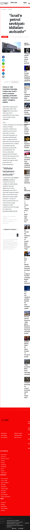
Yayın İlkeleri (4, 435)
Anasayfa (3, 9)
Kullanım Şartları (18, 433)
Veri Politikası (4, 437)
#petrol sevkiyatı (12, 219)
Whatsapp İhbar (18, 435)
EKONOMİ (3, 466)
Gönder (17, 235)
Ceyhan (5, 111)
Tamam (20, 528)
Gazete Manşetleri (5, 496)
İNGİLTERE (14, 2)
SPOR (2, 468)
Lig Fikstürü (4, 486)
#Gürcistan (5, 223)
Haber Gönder (17, 437)
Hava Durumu (4, 478)
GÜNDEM (10, 9)
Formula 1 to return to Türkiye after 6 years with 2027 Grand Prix (26, 210)
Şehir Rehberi (4, 494)
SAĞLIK (3, 470)
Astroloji (3, 510)
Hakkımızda (4, 433)
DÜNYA (3, 460)
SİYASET (3, 462)
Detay (14, 528)
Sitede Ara (3, 502)
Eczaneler (3, 484)
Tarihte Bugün (4, 488)
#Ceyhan (5, 219)
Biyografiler (4, 506)
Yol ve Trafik (4, 480)
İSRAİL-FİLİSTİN (5, 458)
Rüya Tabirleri (4, 508)
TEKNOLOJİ (4, 472)
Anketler (3, 504)
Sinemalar (3, 490)
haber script (3, 528)
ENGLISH (3, 456)
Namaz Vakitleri (5, 482)
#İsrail (4, 221)
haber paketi (3, 524)
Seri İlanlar (3, 492)
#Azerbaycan (10, 221)
